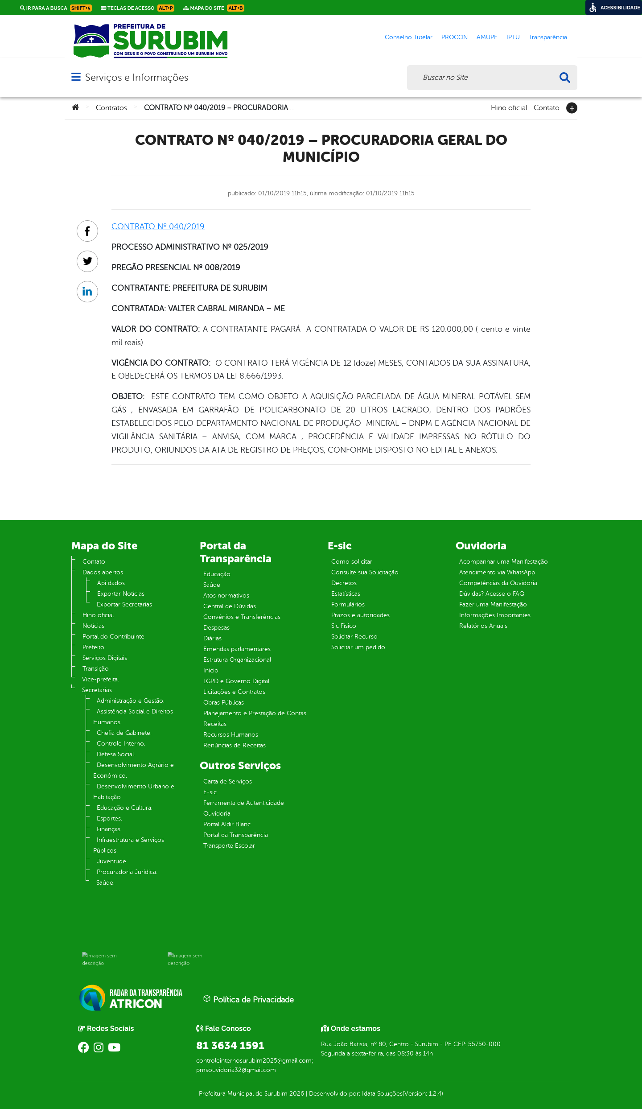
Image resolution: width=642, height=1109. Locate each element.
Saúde (211, 584)
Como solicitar (351, 561)
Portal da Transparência (235, 835)
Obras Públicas (223, 702)
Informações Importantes (495, 615)
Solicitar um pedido (358, 647)
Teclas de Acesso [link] (137, 8)
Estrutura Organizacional (237, 659)
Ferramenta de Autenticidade (243, 803)
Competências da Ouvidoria (498, 583)
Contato (547, 107)
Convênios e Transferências (241, 617)
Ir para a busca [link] (56, 8)
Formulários (348, 604)
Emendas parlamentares (237, 649)
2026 (296, 1093)
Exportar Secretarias (124, 604)
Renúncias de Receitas (234, 745)
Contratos (111, 108)
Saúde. (105, 882)
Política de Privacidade (248, 999)
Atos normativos (226, 595)
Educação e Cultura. (124, 807)
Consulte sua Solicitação (365, 572)
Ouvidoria (216, 813)
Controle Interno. (121, 743)
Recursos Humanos (230, 734)
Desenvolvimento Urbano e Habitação (133, 791)
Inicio (210, 670)
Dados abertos (102, 572)
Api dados (111, 583)
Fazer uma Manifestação (493, 604)
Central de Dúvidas (229, 606)
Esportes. (109, 818)
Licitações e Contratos (234, 691)
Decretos (344, 583)
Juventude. (112, 861)
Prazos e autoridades (360, 615)
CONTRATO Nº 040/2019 (158, 226)
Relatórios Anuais (483, 626)
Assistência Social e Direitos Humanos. (133, 717)
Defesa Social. (116, 754)
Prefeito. (94, 647)
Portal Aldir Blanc (227, 824)
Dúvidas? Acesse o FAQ (491, 593)
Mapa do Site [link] (213, 8)
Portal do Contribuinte (113, 636)
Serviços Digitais (104, 658)
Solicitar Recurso (354, 636)
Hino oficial (509, 107)
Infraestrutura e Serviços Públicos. (128, 845)
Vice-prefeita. (100, 679)
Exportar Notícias (120, 593)
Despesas (216, 627)
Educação (216, 574)
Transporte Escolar (229, 845)
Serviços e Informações (136, 77)
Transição (95, 668)
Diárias (212, 638)
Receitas (214, 724)
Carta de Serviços (227, 781)
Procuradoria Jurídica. (127, 872)
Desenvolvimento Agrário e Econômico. (133, 770)
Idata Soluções (382, 1093)
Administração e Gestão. (131, 700)
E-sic (210, 792)
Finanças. (109, 829)
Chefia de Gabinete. (124, 733)
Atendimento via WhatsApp (497, 572)
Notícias (93, 626)
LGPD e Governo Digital (236, 681)
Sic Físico (343, 626)
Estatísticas (345, 593)
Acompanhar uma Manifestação (503, 561)
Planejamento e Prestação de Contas (254, 713)
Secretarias (97, 690)
